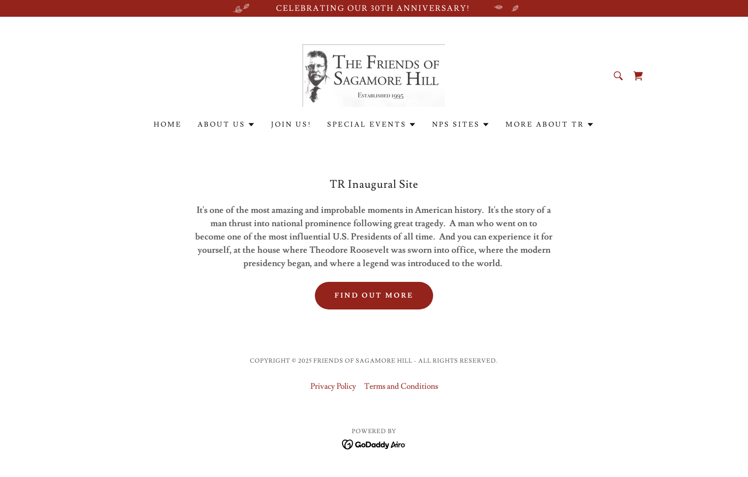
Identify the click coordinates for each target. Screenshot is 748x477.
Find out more (374, 295)
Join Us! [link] (291, 124)
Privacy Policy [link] (333, 386)
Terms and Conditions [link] (401, 386)
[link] (374, 74)
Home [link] (168, 124)
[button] (226, 125)
